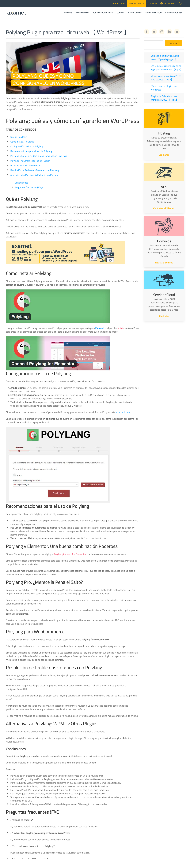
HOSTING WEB (82, 13)
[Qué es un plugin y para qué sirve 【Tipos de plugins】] (146, 57)
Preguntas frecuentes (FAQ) (29, 187)
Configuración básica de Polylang (26, 146)
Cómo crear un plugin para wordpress (164, 88)
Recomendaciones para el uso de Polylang (31, 151)
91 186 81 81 (167, 3)
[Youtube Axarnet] (177, 31)
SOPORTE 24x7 (119, 3)
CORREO (120, 13)
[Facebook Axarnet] (146, 31)
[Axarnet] (17, 13)
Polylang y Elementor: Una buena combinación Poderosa (38, 156)
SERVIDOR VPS (135, 13)
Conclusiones (21, 182)
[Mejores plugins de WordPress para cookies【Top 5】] (146, 77)
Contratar (164, 316)
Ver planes (164, 155)
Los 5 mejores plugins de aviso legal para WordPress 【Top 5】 (167, 68)
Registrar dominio (164, 262)
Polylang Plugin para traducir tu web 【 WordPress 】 (67, 32)
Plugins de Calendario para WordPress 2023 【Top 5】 (164, 98)
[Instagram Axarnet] (161, 31)
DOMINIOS (67, 13)
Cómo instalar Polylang (22, 141)
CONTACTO (152, 3)
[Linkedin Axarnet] (169, 31)
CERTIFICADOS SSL (173, 13)
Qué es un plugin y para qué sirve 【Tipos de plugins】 (165, 57)
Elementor (100, 328)
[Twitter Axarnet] (154, 31)
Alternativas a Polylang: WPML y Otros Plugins (34, 175)
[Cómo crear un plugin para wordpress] (146, 88)
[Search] (153, 43)
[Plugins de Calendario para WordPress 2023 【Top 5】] (146, 98)
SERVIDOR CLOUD (153, 13)
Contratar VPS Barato (164, 208)
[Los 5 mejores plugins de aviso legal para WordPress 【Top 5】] (146, 67)
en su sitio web (123, 412)
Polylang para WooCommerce (25, 165)
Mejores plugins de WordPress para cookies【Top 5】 (166, 78)
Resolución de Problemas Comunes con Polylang (34, 170)
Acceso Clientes (136, 3)
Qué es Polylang (18, 137)
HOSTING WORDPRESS (102, 13)
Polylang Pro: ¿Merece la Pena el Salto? (30, 160)
